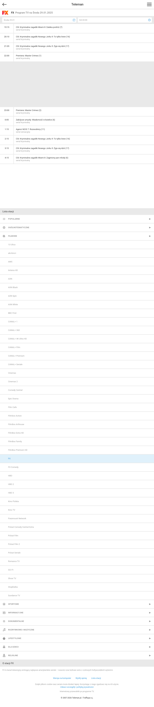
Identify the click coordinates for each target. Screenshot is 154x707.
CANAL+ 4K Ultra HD (17, 339)
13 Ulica (11, 244)
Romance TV (14, 561)
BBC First (12, 313)
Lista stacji (96, 678)
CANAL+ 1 (12, 321)
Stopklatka (13, 587)
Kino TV (11, 510)
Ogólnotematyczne (18, 227)
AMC (10, 262)
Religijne (13, 655)
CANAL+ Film (14, 347)
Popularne (14, 219)
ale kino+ (12, 253)
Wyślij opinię (81, 678)
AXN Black (13, 287)
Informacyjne (15, 612)
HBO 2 (11, 484)
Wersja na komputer (62, 678)
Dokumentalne (16, 621)
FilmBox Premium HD (17, 450)
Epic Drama (13, 398)
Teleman (77, 4)
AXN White (13, 304)
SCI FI (10, 570)
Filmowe (12, 236)
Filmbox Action (15, 416)
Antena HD (13, 270)
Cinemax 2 (13, 381)
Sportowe (13, 604)
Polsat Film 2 (14, 544)
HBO (10, 475)
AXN (10, 279)
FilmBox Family (15, 441)
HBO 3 (11, 493)
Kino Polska (13, 501)
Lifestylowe (14, 638)
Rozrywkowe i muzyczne (21, 630)
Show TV (12, 578)
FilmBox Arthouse (16, 424)
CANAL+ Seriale (15, 364)
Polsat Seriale (14, 553)
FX (9, 458)
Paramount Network (17, 518)
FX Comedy (13, 467)
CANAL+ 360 (14, 330)
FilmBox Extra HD (16, 433)
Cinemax (12, 373)
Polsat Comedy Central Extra (21, 527)
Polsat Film (13, 535)
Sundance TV (14, 595)
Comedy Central (15, 390)
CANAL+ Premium (16, 356)
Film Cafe (12, 407)
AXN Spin (12, 296)
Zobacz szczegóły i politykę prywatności (77, 687)
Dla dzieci (13, 647)
